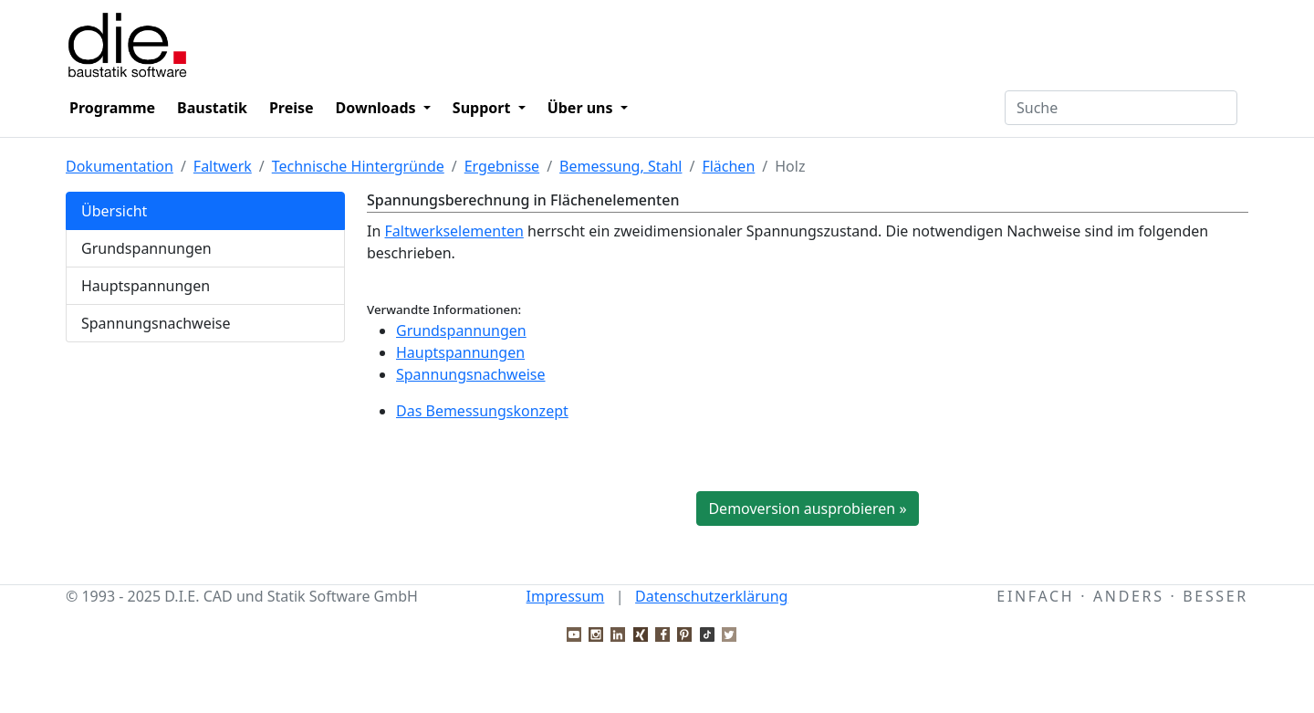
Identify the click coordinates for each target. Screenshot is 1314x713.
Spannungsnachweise (156, 323)
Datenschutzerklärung (711, 596)
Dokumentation (119, 166)
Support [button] (484, 108)
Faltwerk (222, 166)
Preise (291, 108)
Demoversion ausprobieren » (807, 508)
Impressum (566, 596)
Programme (112, 108)
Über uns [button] (582, 108)
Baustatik (212, 108)
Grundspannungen (146, 248)
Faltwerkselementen (453, 231)
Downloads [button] (378, 108)
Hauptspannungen (145, 286)
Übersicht (114, 211)
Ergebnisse (501, 166)
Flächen (728, 166)
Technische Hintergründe (358, 166)
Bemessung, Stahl (620, 166)
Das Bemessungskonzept (482, 411)
